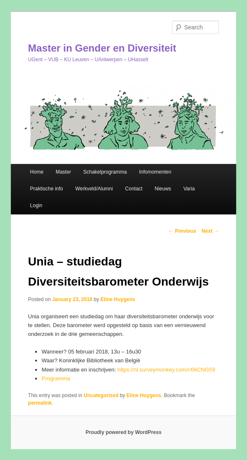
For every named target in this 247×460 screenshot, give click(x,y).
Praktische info (46, 189)
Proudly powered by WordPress (123, 432)
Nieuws (163, 189)
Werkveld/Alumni (94, 189)
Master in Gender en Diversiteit (102, 48)
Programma (56, 378)
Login (36, 205)
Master (63, 172)
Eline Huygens (118, 299)
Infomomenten (155, 172)
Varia (189, 189)
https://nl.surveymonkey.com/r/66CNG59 (166, 369)
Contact (133, 189)
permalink (40, 403)
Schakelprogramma (105, 172)
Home (37, 172)
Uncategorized (101, 395)
